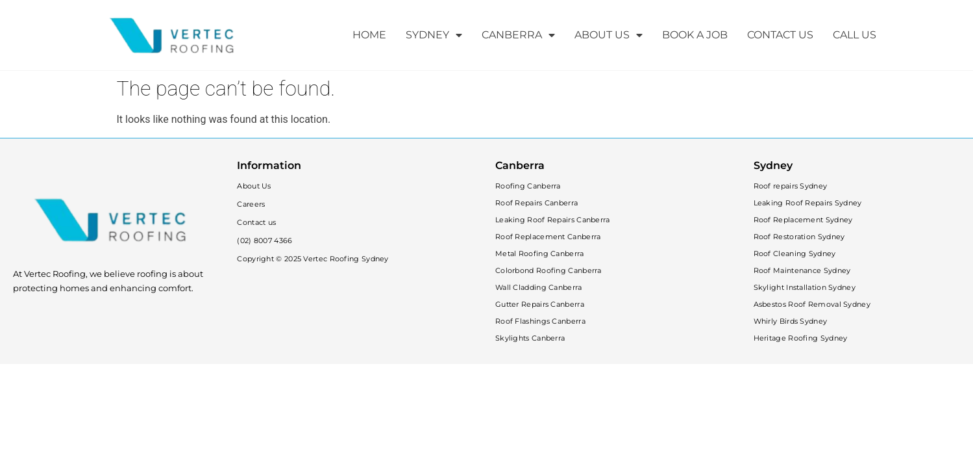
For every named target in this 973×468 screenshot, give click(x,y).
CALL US (854, 35)
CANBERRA (518, 35)
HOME (369, 35)
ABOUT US (608, 35)
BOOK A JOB (695, 35)
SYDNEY (434, 35)
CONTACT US (780, 35)
